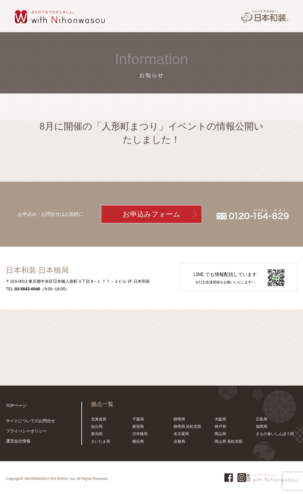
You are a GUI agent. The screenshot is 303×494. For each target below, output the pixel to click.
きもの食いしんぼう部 (275, 434)
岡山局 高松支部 (228, 441)
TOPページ (15, 405)
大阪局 (220, 419)
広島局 (261, 419)
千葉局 (138, 419)
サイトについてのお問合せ (29, 422)
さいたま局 (100, 441)
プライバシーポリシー (25, 432)
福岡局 (261, 426)
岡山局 (220, 434)
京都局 (179, 441)
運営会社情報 (17, 441)
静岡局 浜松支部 (187, 426)
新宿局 (138, 426)
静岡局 (179, 419)
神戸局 (220, 426)
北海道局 (98, 419)
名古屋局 (181, 434)
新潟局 (96, 434)
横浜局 (138, 441)
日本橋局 (140, 434)
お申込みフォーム (151, 214)
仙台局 (96, 426)
